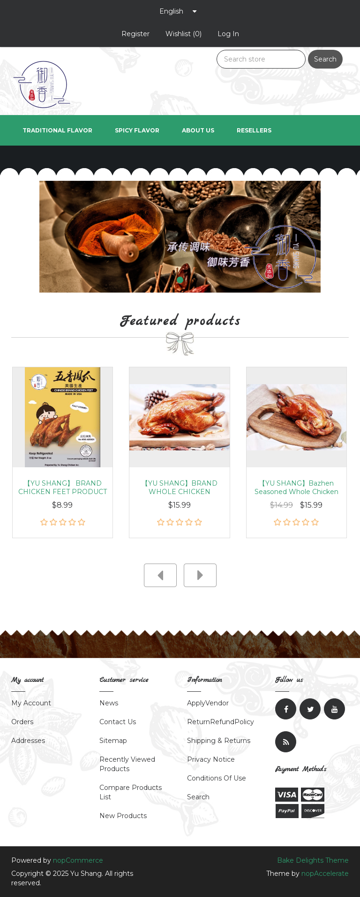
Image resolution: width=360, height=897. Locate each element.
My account (31, 703)
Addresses (28, 740)
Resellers (254, 130)
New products (123, 816)
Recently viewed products (127, 764)
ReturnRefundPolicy (220, 722)
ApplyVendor (208, 703)
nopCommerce (78, 860)
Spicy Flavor (137, 130)
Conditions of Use (216, 778)
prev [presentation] (160, 575)
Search (325, 59)
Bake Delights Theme (313, 860)
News (108, 703)
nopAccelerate (325, 873)
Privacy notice (211, 759)
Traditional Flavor (57, 130)
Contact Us (117, 722)
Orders (22, 722)
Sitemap (113, 740)
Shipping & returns (218, 740)
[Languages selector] (178, 11)
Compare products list (130, 792)
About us (198, 130)
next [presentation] (200, 575)
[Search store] (261, 59)
